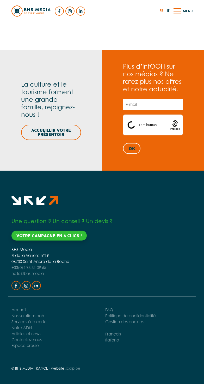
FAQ (109, 309)
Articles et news (26, 333)
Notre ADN (21, 327)
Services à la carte (29, 321)
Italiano (112, 340)
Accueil (18, 309)
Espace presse (25, 345)
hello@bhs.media (27, 273)
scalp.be (72, 368)
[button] (177, 11)
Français (113, 334)
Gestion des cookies (124, 321)
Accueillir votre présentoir (51, 132)
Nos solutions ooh (27, 315)
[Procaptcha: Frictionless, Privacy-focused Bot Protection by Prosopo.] (175, 125)
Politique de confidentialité (130, 315)
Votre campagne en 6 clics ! (49, 236)
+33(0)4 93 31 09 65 (28, 267)
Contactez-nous (26, 339)
